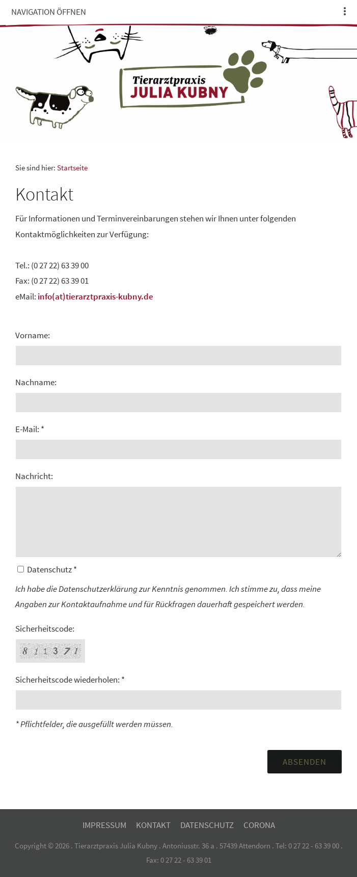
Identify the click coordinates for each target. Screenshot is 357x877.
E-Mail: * (29, 429)
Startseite (72, 167)
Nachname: (36, 382)
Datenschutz (207, 825)
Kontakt (153, 825)
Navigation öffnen (48, 11)
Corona (259, 825)
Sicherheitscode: (44, 628)
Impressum (104, 825)
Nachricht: (34, 476)
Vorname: (32, 335)
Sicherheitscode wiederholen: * (70, 679)
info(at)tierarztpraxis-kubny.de (95, 296)
